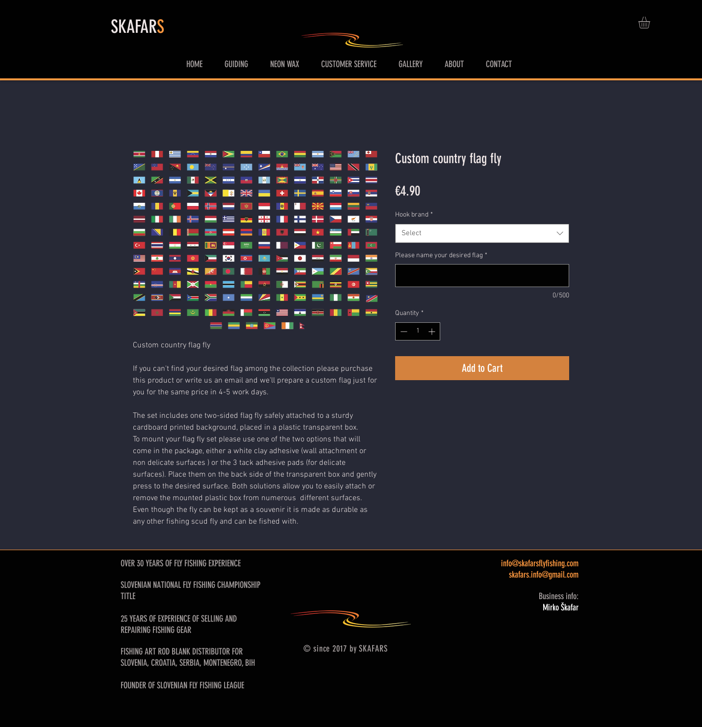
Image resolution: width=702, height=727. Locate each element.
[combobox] (482, 233)
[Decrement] (403, 331)
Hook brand (414, 215)
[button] (651, 22)
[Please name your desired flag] (482, 275)
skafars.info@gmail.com (543, 574)
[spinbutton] (417, 331)
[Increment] (432, 331)
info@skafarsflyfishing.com (539, 563)
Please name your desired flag (441, 255)
